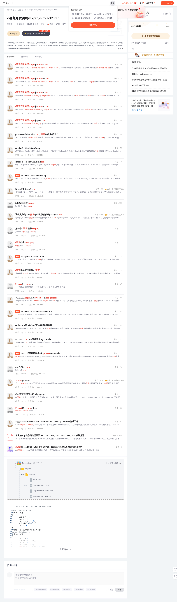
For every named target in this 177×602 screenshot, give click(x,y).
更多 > (168, 26)
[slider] (20, 589)
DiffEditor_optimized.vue (142, 74)
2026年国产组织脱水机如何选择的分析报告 (149, 91)
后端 (19, 10)
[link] (10, 10)
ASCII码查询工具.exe (140, 86)
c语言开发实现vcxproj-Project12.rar (33, 18)
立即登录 (93, 25)
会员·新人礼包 (129, 3)
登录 (113, 3)
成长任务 (151, 3)
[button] (121, 48)
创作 (167, 3)
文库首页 (10, 10)
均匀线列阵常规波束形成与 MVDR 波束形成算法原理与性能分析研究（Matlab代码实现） (151, 69)
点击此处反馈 (138, 110)
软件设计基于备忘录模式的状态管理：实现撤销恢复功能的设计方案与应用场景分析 (151, 80)
